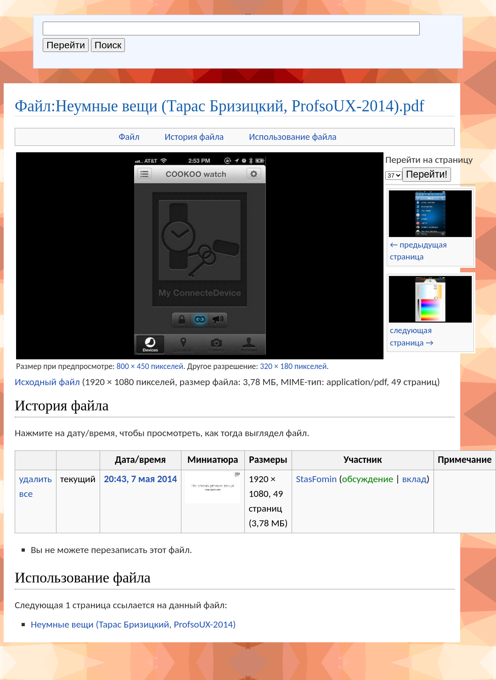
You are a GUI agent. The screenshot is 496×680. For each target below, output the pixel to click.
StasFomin (316, 479)
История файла (194, 136)
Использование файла (292, 136)
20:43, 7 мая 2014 (140, 479)
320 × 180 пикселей (293, 366)
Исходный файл (47, 382)
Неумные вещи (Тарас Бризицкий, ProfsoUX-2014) (133, 624)
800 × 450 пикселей (150, 366)
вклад (414, 479)
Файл (128, 136)
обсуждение (368, 479)
